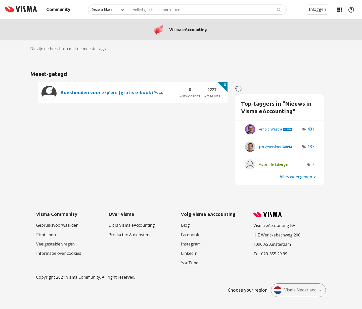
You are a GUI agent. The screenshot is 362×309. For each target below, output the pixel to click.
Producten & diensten (129, 234)
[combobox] (207, 10)
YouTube (189, 263)
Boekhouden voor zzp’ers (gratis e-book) (107, 92)
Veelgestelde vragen (55, 244)
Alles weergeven (296, 176)
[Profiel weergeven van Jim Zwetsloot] (270, 146)
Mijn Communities (339, 9)
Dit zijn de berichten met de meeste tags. (68, 48)
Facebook (190, 234)
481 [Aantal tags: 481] (310, 129)
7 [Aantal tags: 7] (313, 164)
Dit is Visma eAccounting (132, 225)
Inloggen (317, 9)
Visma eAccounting (188, 29)
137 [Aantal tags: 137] (310, 146)
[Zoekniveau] (107, 10)
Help (351, 9)
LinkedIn (189, 253)
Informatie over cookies (58, 253)
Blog (185, 225)
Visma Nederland (295, 290)
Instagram (191, 244)
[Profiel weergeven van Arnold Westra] (270, 129)
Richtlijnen (46, 234)
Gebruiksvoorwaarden (57, 225)
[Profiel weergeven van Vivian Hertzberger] (274, 164)
